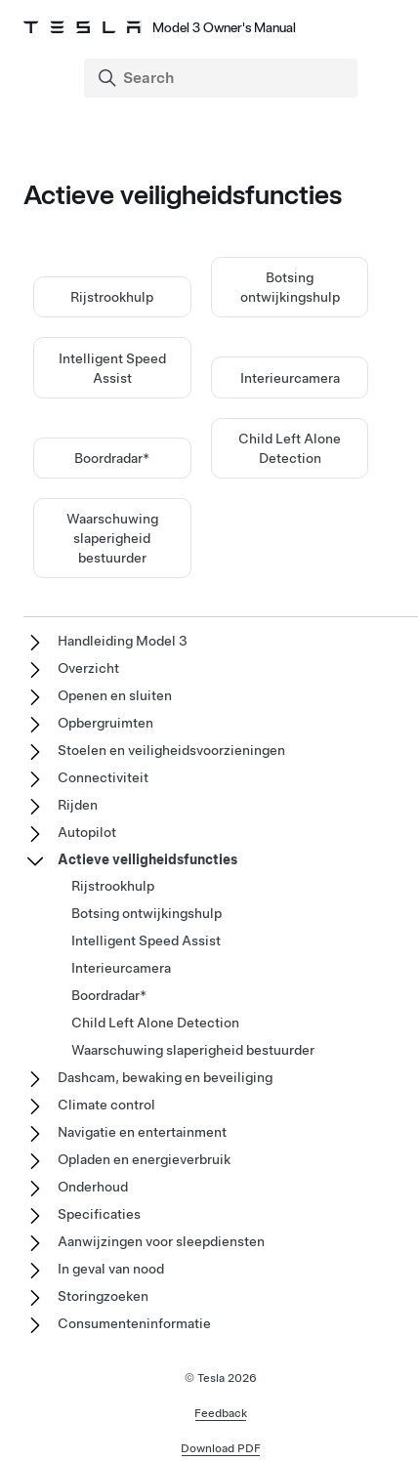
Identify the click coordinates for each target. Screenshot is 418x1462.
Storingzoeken (103, 1296)
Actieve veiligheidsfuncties (147, 859)
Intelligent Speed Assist (146, 940)
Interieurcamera (290, 378)
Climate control (106, 1104)
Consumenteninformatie (134, 1323)
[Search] (222, 78)
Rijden (78, 805)
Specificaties (99, 1214)
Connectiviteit (103, 777)
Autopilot (87, 832)
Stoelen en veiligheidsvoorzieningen (171, 750)
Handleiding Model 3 (123, 640)
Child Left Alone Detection (155, 1022)
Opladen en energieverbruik (144, 1159)
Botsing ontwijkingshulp (146, 913)
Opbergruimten (105, 723)
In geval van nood (111, 1268)
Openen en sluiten (115, 695)
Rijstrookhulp (111, 297)
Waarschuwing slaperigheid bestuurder (112, 538)
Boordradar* (111, 458)
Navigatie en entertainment (142, 1132)
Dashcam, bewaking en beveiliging (165, 1077)
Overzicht (88, 668)
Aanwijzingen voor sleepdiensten (161, 1241)
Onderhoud (93, 1186)
